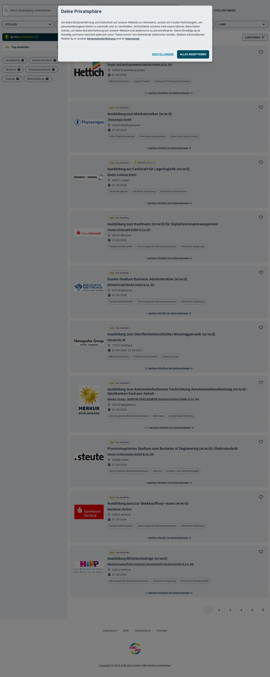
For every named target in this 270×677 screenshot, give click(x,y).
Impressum (132, 38)
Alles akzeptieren (193, 54)
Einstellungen (163, 54)
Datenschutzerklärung (101, 38)
